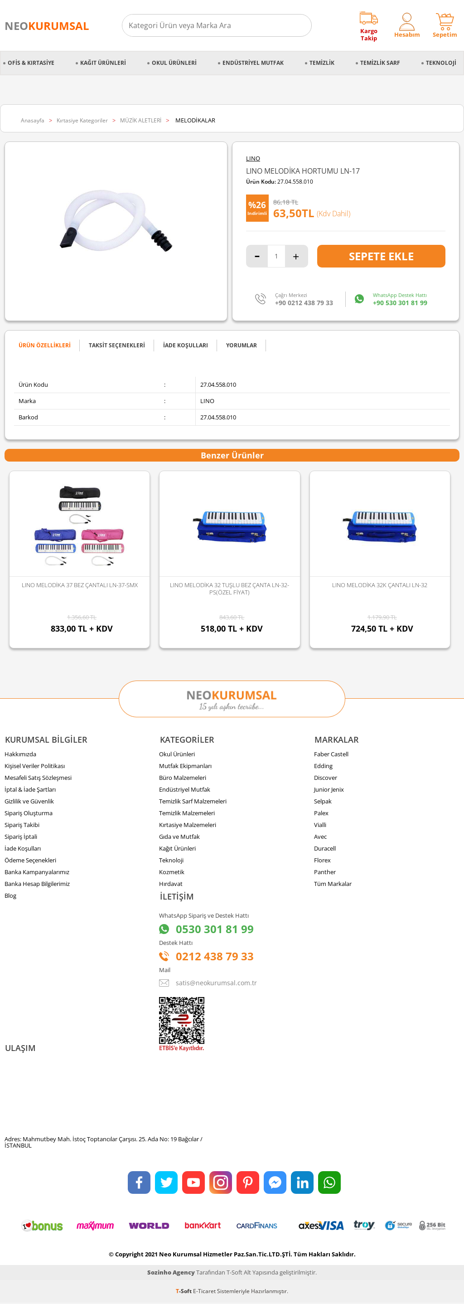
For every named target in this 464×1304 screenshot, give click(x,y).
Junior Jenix (329, 789)
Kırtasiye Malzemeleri (187, 825)
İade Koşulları (23, 848)
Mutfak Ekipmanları (185, 766)
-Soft (184, 1292)
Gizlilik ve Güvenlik (29, 801)
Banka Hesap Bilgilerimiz (37, 884)
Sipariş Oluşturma (29, 813)
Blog (10, 896)
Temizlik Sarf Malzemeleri (193, 801)
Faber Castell (331, 754)
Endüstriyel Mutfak (253, 63)
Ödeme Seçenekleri (30, 860)
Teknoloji (441, 63)
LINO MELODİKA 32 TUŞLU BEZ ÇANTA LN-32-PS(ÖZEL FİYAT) (229, 588)
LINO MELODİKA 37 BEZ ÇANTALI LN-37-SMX (80, 585)
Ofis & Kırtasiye (31, 63)
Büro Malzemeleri (182, 778)
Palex (321, 813)
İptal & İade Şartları (30, 789)
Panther (325, 872)
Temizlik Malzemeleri (187, 813)
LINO (253, 158)
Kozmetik (171, 872)
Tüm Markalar (333, 884)
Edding (323, 766)
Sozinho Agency (171, 1274)
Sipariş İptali (21, 837)
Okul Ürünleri (174, 63)
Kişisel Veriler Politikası (35, 766)
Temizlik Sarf (380, 63)
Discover (325, 778)
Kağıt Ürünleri (103, 63)
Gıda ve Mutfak (179, 837)
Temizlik (321, 63)
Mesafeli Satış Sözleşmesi (38, 778)
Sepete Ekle (381, 255)
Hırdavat (171, 884)
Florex (322, 860)
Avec (320, 837)
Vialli (320, 825)
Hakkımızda (20, 754)
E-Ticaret (204, 1292)
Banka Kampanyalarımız (37, 872)
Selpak (323, 801)
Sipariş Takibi (22, 825)
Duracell (325, 848)
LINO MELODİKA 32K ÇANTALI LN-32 (379, 585)
